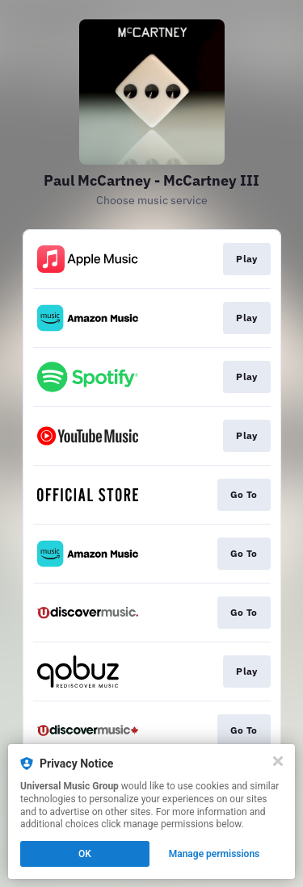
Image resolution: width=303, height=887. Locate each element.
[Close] (278, 761)
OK (84, 854)
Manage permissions (214, 854)
